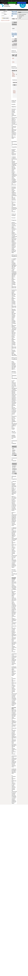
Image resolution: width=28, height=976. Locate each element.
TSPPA (13, 62)
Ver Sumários (21, 15)
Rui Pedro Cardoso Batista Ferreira (13, 74)
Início (6, 9)
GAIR (13, 58)
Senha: (5, 14)
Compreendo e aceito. (12, 2)
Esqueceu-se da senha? (5, 20)
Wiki (20, 18)
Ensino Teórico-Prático (14, 91)
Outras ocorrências (22, 14)
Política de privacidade (22, 2)
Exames (20, 16)
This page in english (16, 4)
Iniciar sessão (5, 18)
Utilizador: (5, 11)
